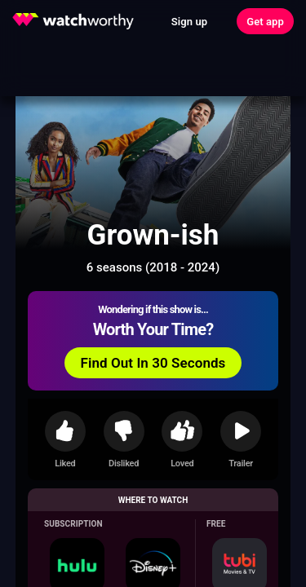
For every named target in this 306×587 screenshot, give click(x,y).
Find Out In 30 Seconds (153, 363)
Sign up (189, 21)
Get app (265, 21)
